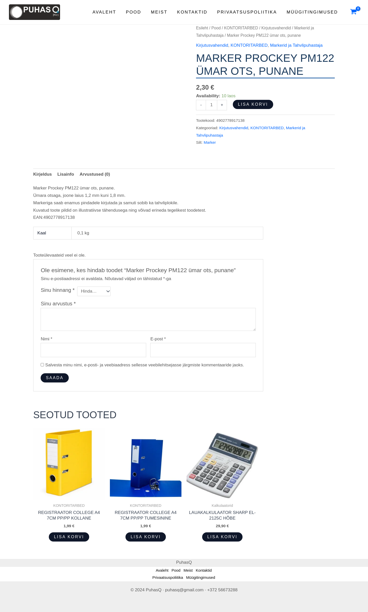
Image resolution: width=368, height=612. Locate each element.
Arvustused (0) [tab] (94, 174)
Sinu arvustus (58, 303)
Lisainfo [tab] (65, 174)
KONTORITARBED (241, 28)
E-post (158, 339)
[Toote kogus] (211, 105)
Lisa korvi (253, 104)
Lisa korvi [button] (69, 537)
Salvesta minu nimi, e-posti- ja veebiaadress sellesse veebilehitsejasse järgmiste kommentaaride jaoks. (144, 365)
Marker (210, 142)
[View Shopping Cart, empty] (353, 12)
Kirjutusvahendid (276, 28)
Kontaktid (195, 12)
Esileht (202, 28)
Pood (138, 12)
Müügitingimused (313, 12)
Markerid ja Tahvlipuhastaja (296, 45)
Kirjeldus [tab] (42, 174)
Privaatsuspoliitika (249, 12)
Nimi (46, 339)
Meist (163, 12)
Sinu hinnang (58, 290)
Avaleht (110, 12)
